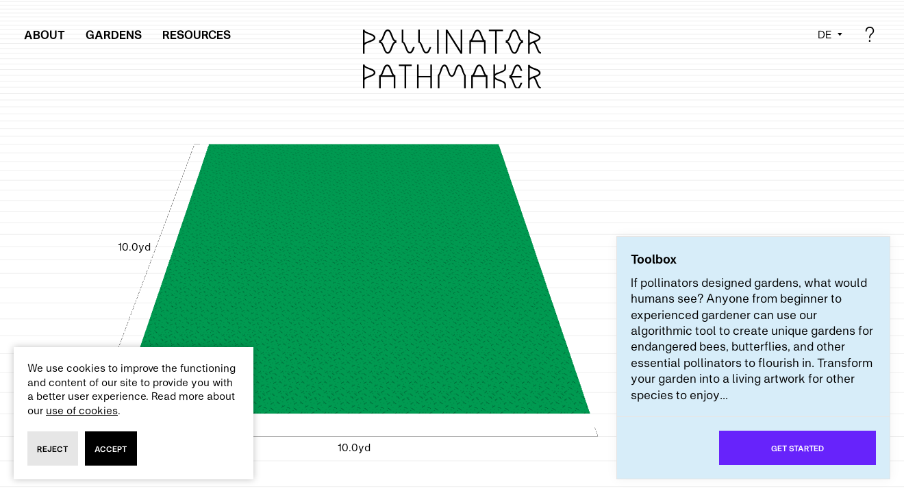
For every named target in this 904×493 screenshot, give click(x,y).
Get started (797, 448)
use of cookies (82, 409)
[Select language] (831, 34)
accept (111, 448)
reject (52, 448)
